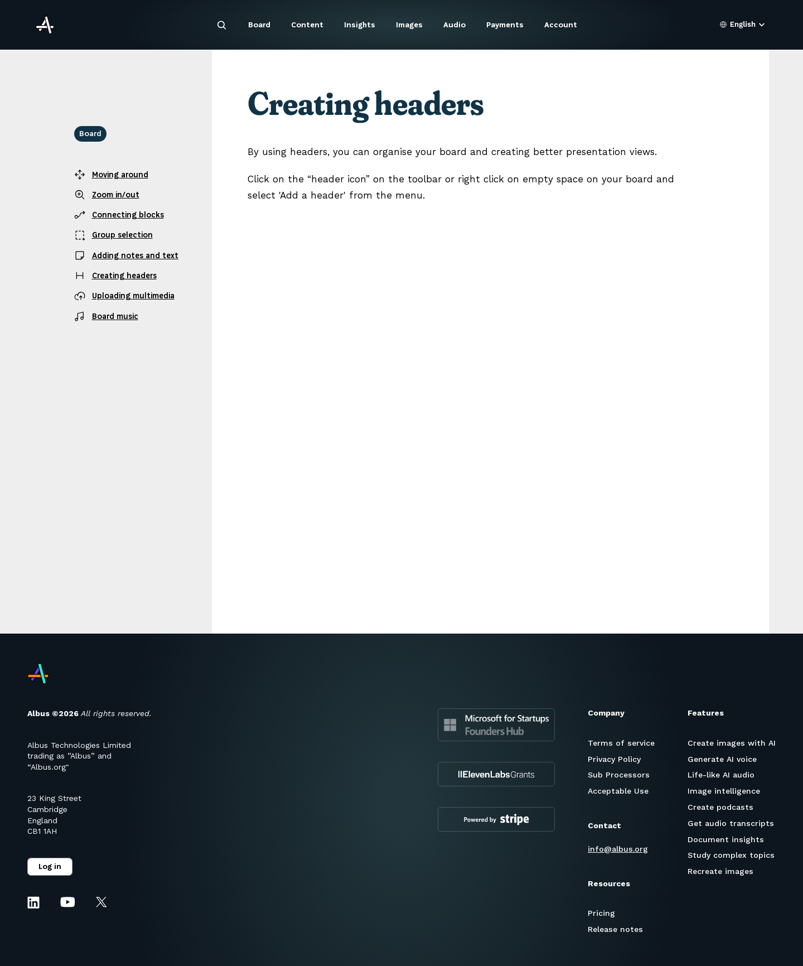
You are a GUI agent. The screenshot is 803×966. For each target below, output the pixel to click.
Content (307, 25)
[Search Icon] (222, 25)
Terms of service (621, 742)
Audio (454, 25)
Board (259, 25)
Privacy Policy (614, 759)
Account (560, 25)
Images (409, 25)
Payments (505, 25)
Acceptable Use (618, 790)
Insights (359, 25)
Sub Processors (619, 774)
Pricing (601, 913)
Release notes (615, 929)
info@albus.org (618, 848)
